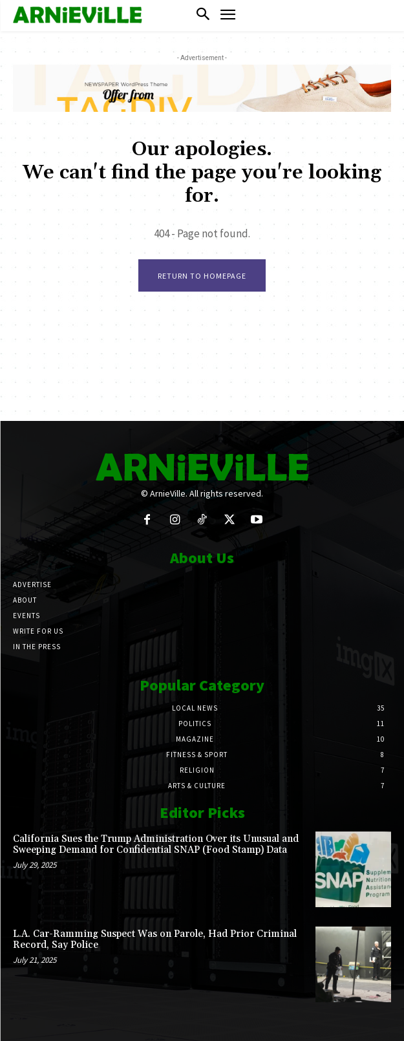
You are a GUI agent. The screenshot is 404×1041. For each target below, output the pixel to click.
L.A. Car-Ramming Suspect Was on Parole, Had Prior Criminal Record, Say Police (155, 939)
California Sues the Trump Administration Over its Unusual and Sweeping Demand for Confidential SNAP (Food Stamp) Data (156, 844)
